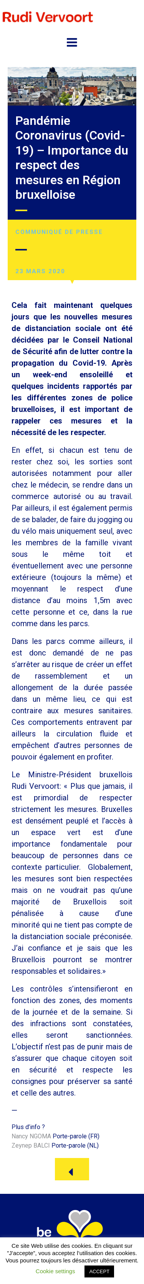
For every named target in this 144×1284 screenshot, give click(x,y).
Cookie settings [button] (55, 1271)
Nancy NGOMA (31, 1136)
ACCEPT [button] (99, 1271)
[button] (72, 1169)
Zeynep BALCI (31, 1145)
